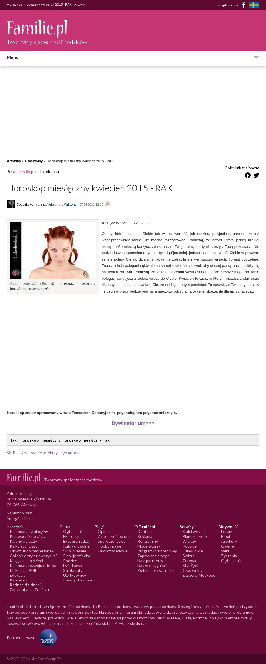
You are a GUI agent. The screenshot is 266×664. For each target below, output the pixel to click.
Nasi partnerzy (150, 560)
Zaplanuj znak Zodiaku (29, 589)
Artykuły (14, 161)
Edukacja (17, 575)
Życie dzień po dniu (115, 536)
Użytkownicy (74, 575)
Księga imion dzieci (26, 560)
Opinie (104, 531)
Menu (13, 57)
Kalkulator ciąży (23, 546)
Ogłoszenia (73, 531)
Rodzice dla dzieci (25, 584)
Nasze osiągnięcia (153, 565)
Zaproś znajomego (153, 555)
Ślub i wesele (74, 550)
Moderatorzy (148, 546)
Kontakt (144, 531)
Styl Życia (191, 565)
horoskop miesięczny (82, 440)
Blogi (225, 536)
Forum (226, 531)
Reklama (144, 536)
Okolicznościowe (113, 550)
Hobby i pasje (109, 546)
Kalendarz (18, 580)
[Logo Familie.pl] (47, 29)
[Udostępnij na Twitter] (256, 176)
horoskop (29, 440)
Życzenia (229, 555)
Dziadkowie (73, 565)
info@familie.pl (20, 518)
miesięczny (50, 440)
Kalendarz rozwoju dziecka (33, 565)
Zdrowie (190, 560)
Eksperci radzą (76, 541)
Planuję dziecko (76, 555)
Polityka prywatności (155, 570)
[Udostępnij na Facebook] (248, 176)
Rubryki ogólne (76, 546)
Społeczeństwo (112, 541)
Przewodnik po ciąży (27, 536)
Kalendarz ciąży (23, 541)
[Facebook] (244, 6)
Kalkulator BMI (23, 570)
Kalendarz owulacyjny (29, 531)
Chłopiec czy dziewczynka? (33, 555)
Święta (189, 555)
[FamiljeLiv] (254, 5)
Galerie (227, 546)
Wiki (225, 550)
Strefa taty (73, 570)
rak (106, 440)
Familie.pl (26, 171)
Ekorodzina (73, 536)
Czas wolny (34, 161)
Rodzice (70, 560)
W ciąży (189, 541)
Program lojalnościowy (157, 550)
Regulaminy (147, 541)
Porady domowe (77, 580)
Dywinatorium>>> (133, 423)
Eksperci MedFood (199, 575)
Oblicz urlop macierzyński (32, 550)
